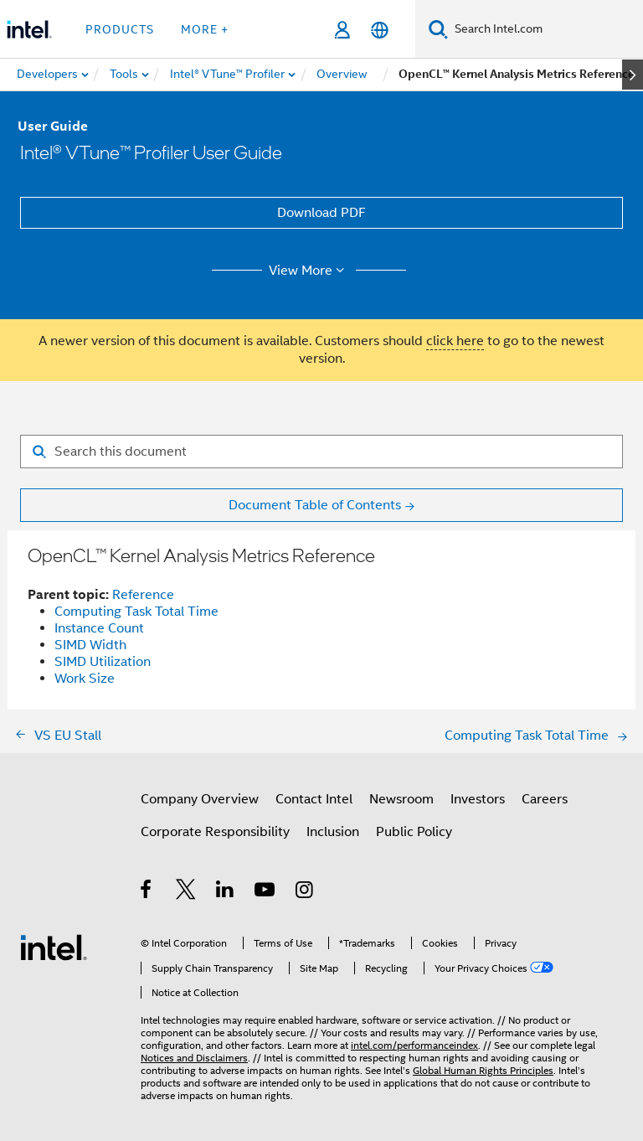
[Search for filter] (321, 451)
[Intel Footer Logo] (53, 946)
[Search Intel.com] (545, 29)
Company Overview (200, 799)
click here (455, 341)
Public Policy (414, 831)
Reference (143, 594)
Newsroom (401, 799)
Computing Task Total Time (136, 611)
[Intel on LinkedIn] (226, 892)
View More (309, 270)
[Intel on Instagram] (305, 892)
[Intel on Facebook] (147, 892)
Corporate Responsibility (215, 831)
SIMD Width (90, 645)
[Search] (438, 28)
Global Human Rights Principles (483, 1070)
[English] (380, 30)
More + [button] (205, 29)
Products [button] (119, 29)
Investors (477, 799)
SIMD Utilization (102, 661)
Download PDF (321, 212)
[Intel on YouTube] (266, 892)
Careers (545, 799)
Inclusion (332, 831)
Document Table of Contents (315, 505)
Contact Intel (313, 799)
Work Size (84, 678)
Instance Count (99, 628)
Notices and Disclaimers (194, 1057)
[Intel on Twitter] (186, 892)
